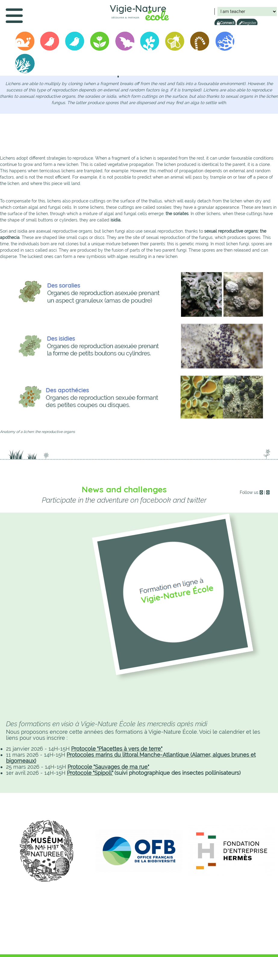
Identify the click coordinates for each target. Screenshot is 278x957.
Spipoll (175, 42)
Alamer (25, 64)
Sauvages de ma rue (100, 42)
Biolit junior (150, 42)
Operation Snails (25, 42)
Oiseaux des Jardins (50, 42)
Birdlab (75, 42)
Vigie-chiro (125, 42)
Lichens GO (225, 42)
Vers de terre (200, 42)
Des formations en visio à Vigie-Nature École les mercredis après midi (106, 724)
